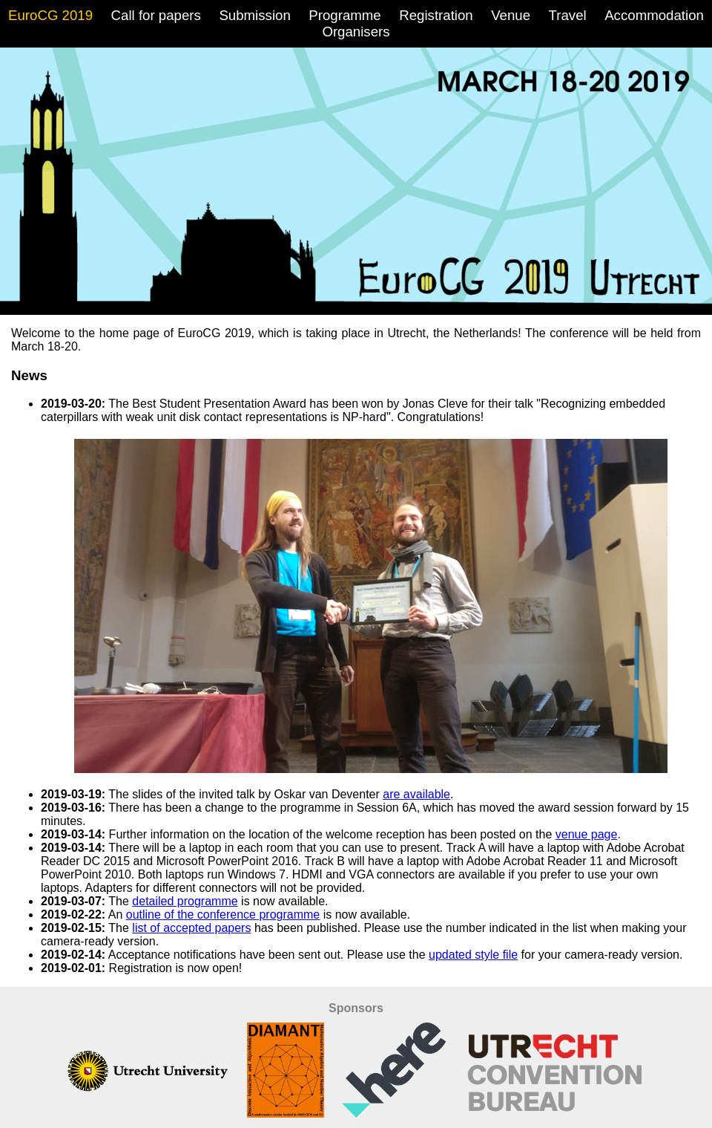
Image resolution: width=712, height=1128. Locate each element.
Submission (254, 15)
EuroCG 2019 (50, 15)
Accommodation (654, 15)
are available (416, 794)
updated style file (473, 954)
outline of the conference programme (223, 914)
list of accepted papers (191, 928)
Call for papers (156, 15)
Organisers (355, 31)
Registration (436, 15)
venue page (587, 834)
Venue (510, 15)
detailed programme (184, 901)
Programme (344, 15)
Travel (568, 15)
